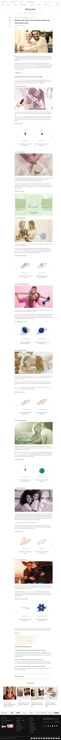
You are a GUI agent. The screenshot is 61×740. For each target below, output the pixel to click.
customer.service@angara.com (6, 720)
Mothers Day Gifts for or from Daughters (24, 641)
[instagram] (50, 726)
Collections (46, 4)
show (21, 72)
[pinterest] (48, 726)
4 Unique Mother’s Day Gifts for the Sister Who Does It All (23, 704)
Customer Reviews (32, 723)
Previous (16, 136)
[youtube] (52, 726)
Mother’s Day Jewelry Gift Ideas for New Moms (25, 640)
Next (51, 136)
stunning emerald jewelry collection (23, 453)
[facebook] (54, 726)
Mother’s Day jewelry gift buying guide (27, 66)
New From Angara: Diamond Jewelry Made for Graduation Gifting (9, 704)
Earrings (15, 4)
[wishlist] (56, 2)
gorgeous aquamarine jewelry (20, 251)
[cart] (58, 2)
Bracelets (39, 4)
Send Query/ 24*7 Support (20, 720)
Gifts (52, 4)
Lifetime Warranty (19, 726)
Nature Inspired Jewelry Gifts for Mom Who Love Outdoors (27, 636)
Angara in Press (32, 724)
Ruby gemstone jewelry (19, 116)
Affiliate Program (32, 726)
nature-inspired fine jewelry (30, 591)
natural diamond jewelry (36, 376)
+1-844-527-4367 (22, 2)
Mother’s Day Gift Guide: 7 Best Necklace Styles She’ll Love (37, 704)
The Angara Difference (33, 729)
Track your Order (18, 724)
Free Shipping (18, 723)
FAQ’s (2, 723)
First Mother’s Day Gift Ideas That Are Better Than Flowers (51, 704)
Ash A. (17, 27)
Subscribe (57, 721)
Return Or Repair (18, 729)
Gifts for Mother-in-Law (21, 644)
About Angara (32, 720)
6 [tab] (35, 146)
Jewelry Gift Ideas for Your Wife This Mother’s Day (26, 637)
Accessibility (32, 732)
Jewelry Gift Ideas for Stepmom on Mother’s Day (26, 643)
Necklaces (9, 4)
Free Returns (18, 721)
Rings (3, 4)
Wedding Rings (32, 4)
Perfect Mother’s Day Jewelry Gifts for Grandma (25, 638)
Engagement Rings (23, 4)
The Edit (57, 4)
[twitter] (56, 726)
